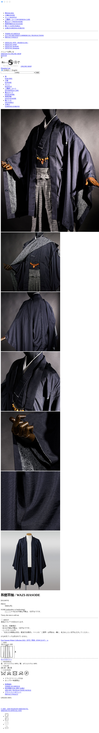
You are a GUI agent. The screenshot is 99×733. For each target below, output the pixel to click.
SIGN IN (4, 55)
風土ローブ (14, 22)
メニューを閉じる (7, 52)
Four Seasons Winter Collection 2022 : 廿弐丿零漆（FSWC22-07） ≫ (24, 640)
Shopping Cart (5, 68)
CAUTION (7, 670)
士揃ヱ (15, 28)
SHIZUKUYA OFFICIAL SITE (11, 711)
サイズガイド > (6, 659)
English (14, 70)
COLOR (6, 666)
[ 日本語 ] (6, 70)
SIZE (5, 642)
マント (11, 17)
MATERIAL (7, 662)
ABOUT (6, 620)
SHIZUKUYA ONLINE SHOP (11, 54)
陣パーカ (12, 26)
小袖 (10, 15)
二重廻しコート (17, 19)
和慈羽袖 (14, 24)
